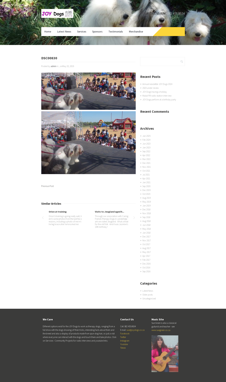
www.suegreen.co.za (161, 330)
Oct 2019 (146, 194)
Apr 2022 (146, 155)
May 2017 (146, 252)
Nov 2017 (146, 240)
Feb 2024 (146, 139)
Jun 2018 (146, 225)
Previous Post (47, 186)
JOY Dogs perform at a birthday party (159, 99)
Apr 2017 (146, 256)
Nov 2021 (146, 166)
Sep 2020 (146, 186)
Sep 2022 (146, 151)
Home (47, 31)
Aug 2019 (146, 197)
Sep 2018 (146, 217)
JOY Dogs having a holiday (154, 91)
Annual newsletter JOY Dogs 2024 (157, 84)
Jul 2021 (146, 174)
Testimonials (115, 31)
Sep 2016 (146, 271)
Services (81, 31)
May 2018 (146, 228)
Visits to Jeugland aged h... (109, 211)
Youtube (124, 344)
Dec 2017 (146, 236)
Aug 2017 (146, 248)
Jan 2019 (146, 205)
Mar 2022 (146, 159)
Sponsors (97, 31)
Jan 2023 (146, 147)
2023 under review (150, 88)
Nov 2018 (146, 213)
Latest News (64, 31)
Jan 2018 (146, 232)
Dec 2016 (146, 263)
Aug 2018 (146, 221)
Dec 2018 (146, 209)
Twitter (123, 337)
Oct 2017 (146, 244)
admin (53, 66)
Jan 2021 (146, 182)
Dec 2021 (146, 163)
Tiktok (123, 347)
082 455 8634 (176, 13)
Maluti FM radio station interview (156, 95)
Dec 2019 (146, 190)
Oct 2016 (146, 267)
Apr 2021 (146, 178)
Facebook (124, 333)
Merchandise (136, 31)
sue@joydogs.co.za (135, 330)
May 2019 (146, 201)
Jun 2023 (146, 143)
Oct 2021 (146, 170)
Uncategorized (149, 298)
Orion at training (58, 211)
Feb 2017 (146, 259)
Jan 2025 (146, 135)
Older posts (147, 294)
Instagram (124, 340)
